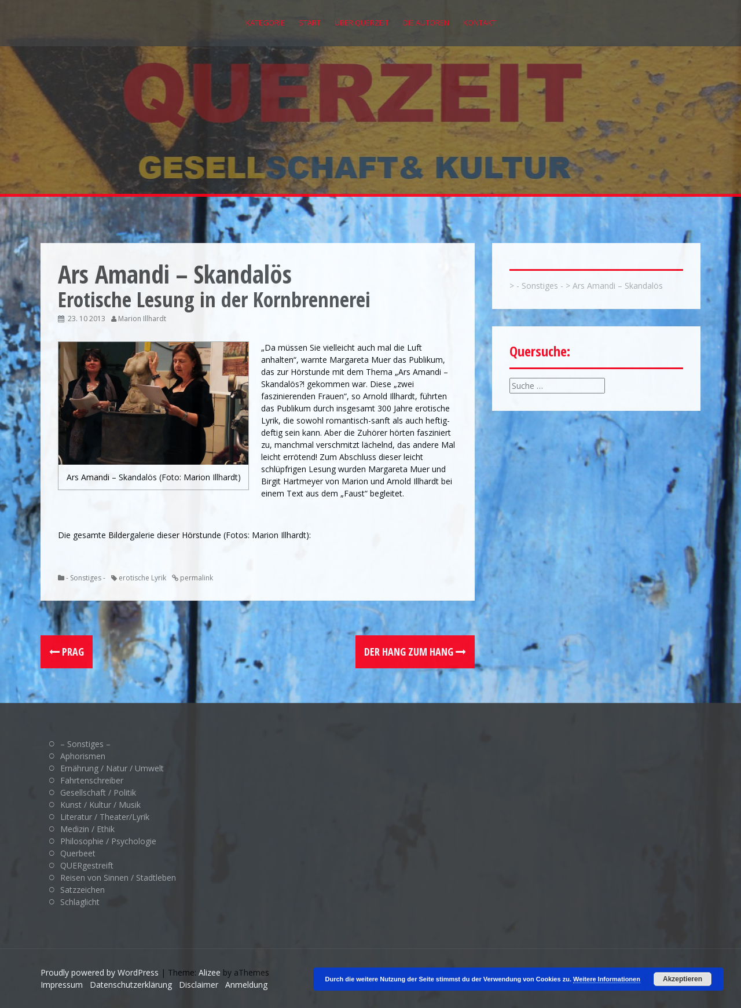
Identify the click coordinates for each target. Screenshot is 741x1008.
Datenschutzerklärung (131, 984)
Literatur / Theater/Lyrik (104, 816)
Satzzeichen (82, 889)
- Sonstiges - (85, 578)
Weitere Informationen (606, 979)
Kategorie (265, 22)
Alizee (210, 972)
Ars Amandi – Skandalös (618, 285)
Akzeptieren (682, 979)
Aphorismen (82, 756)
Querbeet (78, 853)
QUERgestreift (86, 865)
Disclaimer (198, 984)
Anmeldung (246, 984)
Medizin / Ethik (87, 828)
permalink (195, 578)
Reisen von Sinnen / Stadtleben (118, 877)
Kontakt (479, 22)
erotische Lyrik (142, 578)
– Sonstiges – (85, 743)
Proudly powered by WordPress (100, 972)
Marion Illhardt (142, 318)
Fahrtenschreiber (91, 780)
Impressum (62, 984)
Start (310, 22)
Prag (66, 651)
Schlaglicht (80, 901)
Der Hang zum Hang (415, 651)
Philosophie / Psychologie (108, 841)
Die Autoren (426, 22)
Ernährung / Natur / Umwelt (112, 768)
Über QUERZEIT (362, 22)
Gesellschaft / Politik (98, 792)
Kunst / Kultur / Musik (100, 804)
